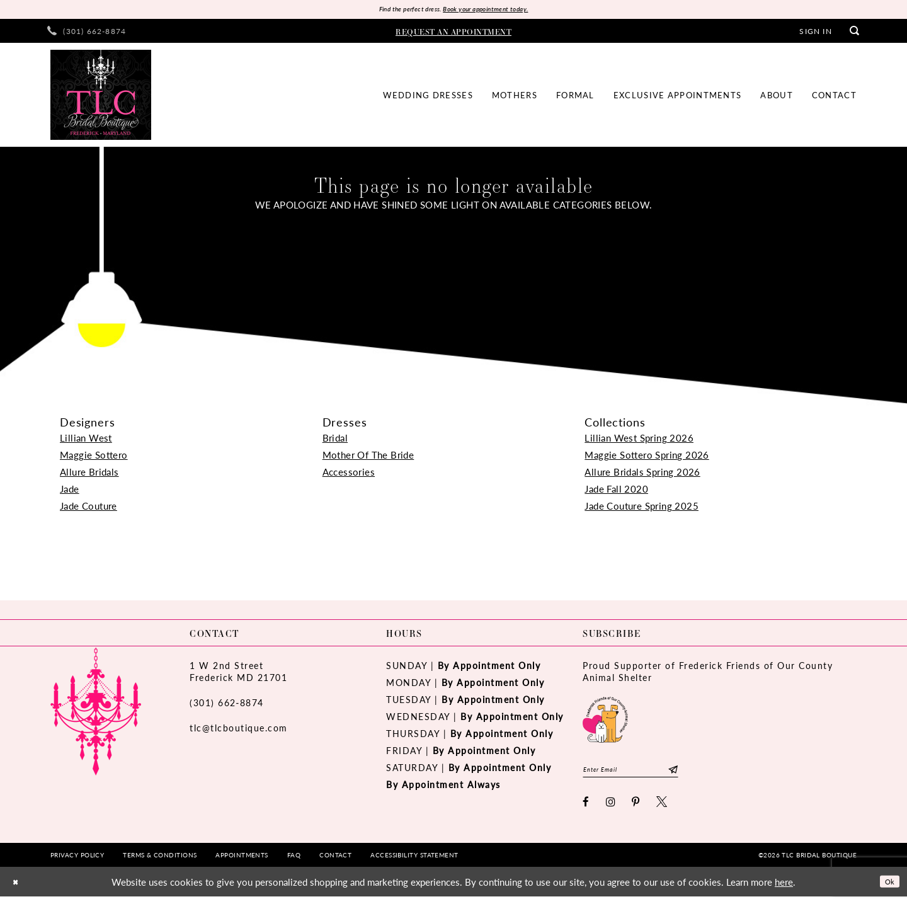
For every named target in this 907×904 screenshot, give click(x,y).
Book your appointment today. (496, 10)
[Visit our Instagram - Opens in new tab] (611, 809)
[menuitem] (86, 33)
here (784, 889)
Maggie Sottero (94, 457)
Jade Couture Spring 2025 (642, 508)
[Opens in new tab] (605, 721)
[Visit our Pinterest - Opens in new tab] (636, 809)
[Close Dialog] (18, 889)
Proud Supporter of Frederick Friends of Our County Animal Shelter (708, 673)
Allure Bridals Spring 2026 (642, 474)
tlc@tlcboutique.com (239, 730)
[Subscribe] (706, 774)
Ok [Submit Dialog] (886, 888)
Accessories (348, 474)
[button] (815, 33)
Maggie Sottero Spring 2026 (647, 457)
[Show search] (855, 33)
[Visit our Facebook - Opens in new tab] (586, 809)
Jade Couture (88, 508)
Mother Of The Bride (368, 457)
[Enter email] (647, 774)
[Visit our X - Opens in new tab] (662, 809)
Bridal (335, 440)
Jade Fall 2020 (616, 491)
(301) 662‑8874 (227, 705)
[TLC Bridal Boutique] (100, 98)
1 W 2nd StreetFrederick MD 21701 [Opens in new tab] (238, 673)
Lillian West (86, 440)
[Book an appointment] (453, 33)
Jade (69, 491)
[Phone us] (86, 33)
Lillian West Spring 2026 (639, 440)
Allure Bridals (89, 474)
